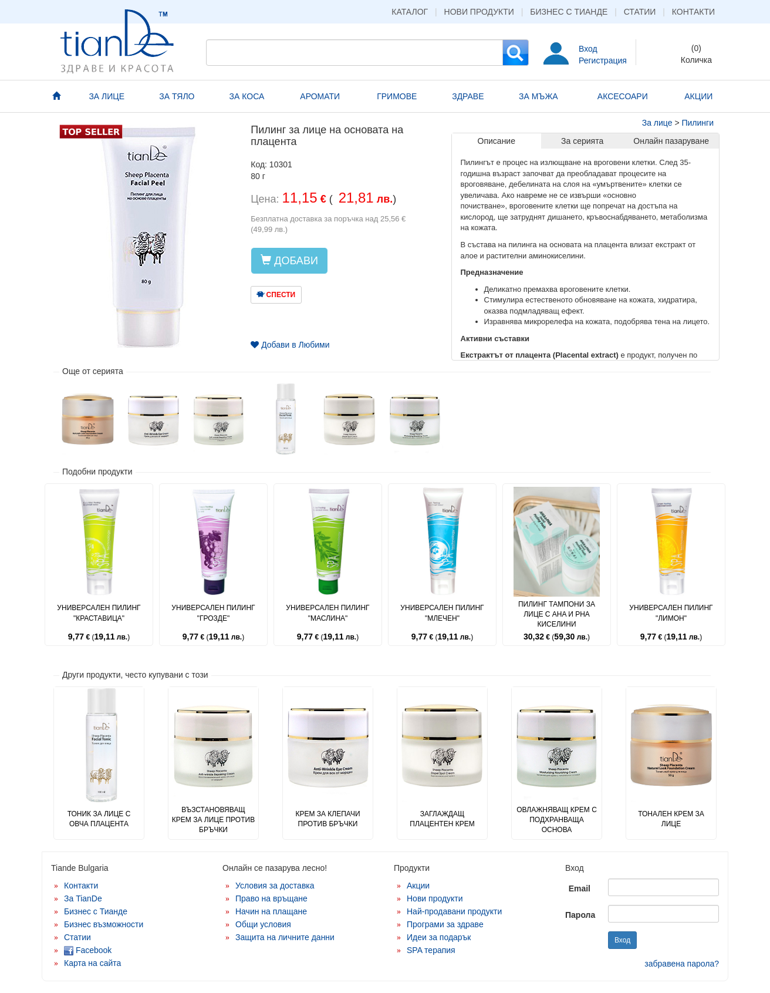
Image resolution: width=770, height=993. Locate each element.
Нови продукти (479, 11)
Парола (580, 915)
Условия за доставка (275, 885)
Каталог (409, 11)
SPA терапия (431, 950)
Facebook (88, 950)
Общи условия (263, 924)
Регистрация (603, 60)
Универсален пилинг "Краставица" (98, 613)
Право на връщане (271, 898)
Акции (418, 885)
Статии (640, 11)
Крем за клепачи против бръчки (327, 819)
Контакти (693, 11)
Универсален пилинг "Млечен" (442, 613)
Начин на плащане (271, 911)
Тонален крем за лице (671, 819)
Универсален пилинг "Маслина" (327, 613)
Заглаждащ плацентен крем (442, 819)
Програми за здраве (445, 924)
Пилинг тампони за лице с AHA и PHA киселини (556, 614)
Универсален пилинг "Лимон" (670, 613)
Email (579, 888)
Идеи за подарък (439, 937)
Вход (588, 48)
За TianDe (83, 898)
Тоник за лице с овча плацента (99, 819)
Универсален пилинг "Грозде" (213, 613)
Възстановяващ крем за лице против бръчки (213, 820)
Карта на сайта (92, 963)
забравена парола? (681, 963)
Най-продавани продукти (454, 911)
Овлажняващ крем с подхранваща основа (556, 820)
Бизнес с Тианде (568, 11)
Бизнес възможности (103, 924)
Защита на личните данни (285, 937)
